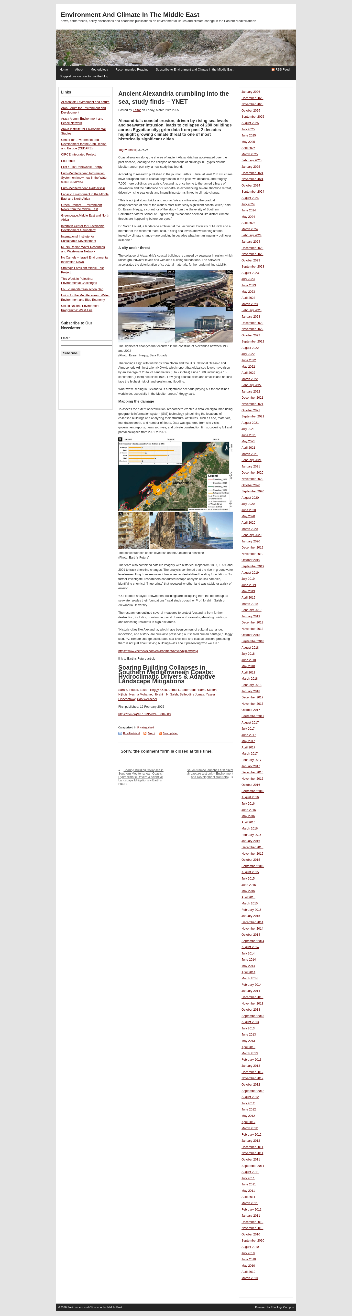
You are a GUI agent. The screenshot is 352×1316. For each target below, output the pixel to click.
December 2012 (252, 1072)
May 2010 (248, 1265)
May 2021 (248, 441)
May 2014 (248, 966)
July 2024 (248, 204)
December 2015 (252, 847)
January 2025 (251, 166)
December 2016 (252, 772)
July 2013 (248, 1028)
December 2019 (252, 547)
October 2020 (251, 485)
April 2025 (248, 148)
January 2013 (251, 1065)
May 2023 (248, 291)
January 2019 (251, 616)
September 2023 (253, 266)
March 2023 (250, 304)
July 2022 (248, 354)
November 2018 (252, 629)
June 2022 (249, 360)
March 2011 (250, 1203)
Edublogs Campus (282, 1307)
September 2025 (253, 116)
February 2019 (252, 610)
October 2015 (251, 859)
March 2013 (250, 1053)
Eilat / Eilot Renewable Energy (81, 167)
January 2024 (251, 241)
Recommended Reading (131, 69)
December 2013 (252, 997)
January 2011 (251, 1215)
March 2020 (250, 529)
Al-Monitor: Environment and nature (85, 102)
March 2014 (250, 978)
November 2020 (252, 479)
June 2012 (249, 1109)
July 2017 (248, 728)
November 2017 (252, 703)
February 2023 (252, 310)
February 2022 (252, 385)
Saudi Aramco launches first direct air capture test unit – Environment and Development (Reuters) (210, 773)
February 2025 (252, 160)
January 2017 (251, 766)
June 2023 (249, 285)
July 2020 (248, 504)
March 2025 (250, 154)
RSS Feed (282, 69)
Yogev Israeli (127, 150)
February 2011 (252, 1209)
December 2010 (252, 1222)
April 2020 (248, 522)
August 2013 (250, 1022)
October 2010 (251, 1234)
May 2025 (248, 142)
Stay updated (170, 733)
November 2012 (252, 1078)
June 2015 (249, 885)
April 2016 (248, 822)
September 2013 (253, 1016)
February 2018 (252, 685)
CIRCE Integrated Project (78, 154)
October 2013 (251, 1009)
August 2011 (250, 1172)
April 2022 (248, 372)
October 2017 (251, 710)
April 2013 (248, 1047)
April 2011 (248, 1197)
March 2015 (250, 903)
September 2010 (253, 1240)
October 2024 (251, 185)
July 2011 (248, 1178)
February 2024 (252, 235)
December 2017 (252, 697)
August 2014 (250, 947)
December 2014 (252, 922)
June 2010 (249, 1259)
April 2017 (248, 747)
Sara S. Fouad (128, 690)
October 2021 (251, 410)
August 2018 (250, 647)
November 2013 (252, 1003)
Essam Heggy (149, 690)
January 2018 (251, 691)
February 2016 (252, 835)
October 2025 (251, 110)
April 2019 (248, 597)
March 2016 (250, 828)
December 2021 (252, 397)
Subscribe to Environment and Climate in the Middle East (194, 69)
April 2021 (248, 447)
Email (65, 338)
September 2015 (253, 866)
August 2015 (250, 872)
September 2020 (253, 491)
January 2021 (251, 466)
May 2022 (248, 366)
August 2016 (250, 797)
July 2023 (248, 279)
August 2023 (250, 273)
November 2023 (252, 254)
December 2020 (252, 472)
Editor (137, 110)
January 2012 (251, 1140)
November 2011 (252, 1153)
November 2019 (252, 554)
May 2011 (248, 1190)
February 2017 (252, 760)
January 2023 (251, 316)
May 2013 (248, 1041)
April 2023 (248, 298)
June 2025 (249, 135)
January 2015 (251, 916)
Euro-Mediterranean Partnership (83, 188)
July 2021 (248, 429)
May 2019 (248, 591)
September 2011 (253, 1166)
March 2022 (250, 379)
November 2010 (252, 1228)
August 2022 (250, 348)
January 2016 (251, 841)
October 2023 (251, 260)
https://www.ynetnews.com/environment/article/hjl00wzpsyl (158, 651)
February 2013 (252, 1059)
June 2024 (249, 210)
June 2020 (249, 510)
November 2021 (252, 404)
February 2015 (252, 910)
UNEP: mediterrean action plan (82, 289)
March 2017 (250, 753)
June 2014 (249, 959)
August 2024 (250, 198)
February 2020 (252, 535)
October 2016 (251, 785)
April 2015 (248, 897)
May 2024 (248, 216)
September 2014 (253, 941)
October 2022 (251, 335)
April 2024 (248, 223)
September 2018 (253, 641)
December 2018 (252, 622)
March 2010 (250, 1278)
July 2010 (248, 1253)
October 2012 (251, 1084)
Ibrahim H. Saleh (166, 694)
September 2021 (253, 416)
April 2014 (248, 972)
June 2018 (249, 660)
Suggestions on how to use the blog (84, 76)
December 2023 (252, 248)
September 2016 (253, 791)
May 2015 (248, 891)
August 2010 (250, 1247)
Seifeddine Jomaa (192, 694)
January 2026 (251, 91)
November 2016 (252, 778)
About (79, 69)
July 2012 (248, 1103)
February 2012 (252, 1134)
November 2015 (252, 853)
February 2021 (252, 460)
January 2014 (251, 991)
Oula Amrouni (169, 690)
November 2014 (252, 928)
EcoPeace (68, 161)
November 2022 (252, 329)
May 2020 (248, 516)
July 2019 (248, 578)
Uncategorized (145, 727)
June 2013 (249, 1034)
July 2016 (248, 803)
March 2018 (250, 678)
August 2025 (250, 123)
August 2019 (250, 572)
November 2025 (252, 104)
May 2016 (248, 816)
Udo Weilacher (147, 699)
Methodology (99, 69)
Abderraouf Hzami (192, 690)
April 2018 (248, 672)
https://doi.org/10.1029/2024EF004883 (144, 714)
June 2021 (249, 435)
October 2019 (251, 560)
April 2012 (248, 1122)
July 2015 (248, 878)
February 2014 (252, 984)
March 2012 (250, 1128)
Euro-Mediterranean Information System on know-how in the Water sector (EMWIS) (84, 178)
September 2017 (253, 716)
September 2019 (253, 566)
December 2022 (252, 323)
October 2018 (251, 635)
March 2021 (250, 454)
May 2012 (248, 1116)
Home (64, 69)
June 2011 (249, 1184)
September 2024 (253, 191)
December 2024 (252, 173)
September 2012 (253, 1091)
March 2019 (250, 604)
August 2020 (250, 497)
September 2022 (253, 341)
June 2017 (249, 735)
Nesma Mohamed (141, 694)
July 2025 (248, 129)
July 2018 (248, 653)
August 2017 (250, 722)
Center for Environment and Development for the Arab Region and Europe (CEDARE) (84, 144)
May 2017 (248, 741)
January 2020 (251, 541)
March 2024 (250, 229)
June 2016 (249, 810)
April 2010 (248, 1272)
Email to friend (131, 733)
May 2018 (248, 666)
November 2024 (252, 179)
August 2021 (250, 423)
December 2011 (252, 1147)
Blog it (151, 733)
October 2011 (251, 1159)
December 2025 (252, 98)
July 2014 (248, 953)
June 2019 (249, 585)
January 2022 (251, 391)
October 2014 (251, 934)
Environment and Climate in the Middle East (130, 14)
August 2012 (250, 1097)
